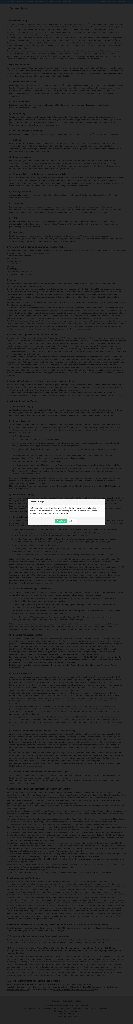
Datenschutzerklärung (60, 513)
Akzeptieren (61, 521)
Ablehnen (73, 521)
